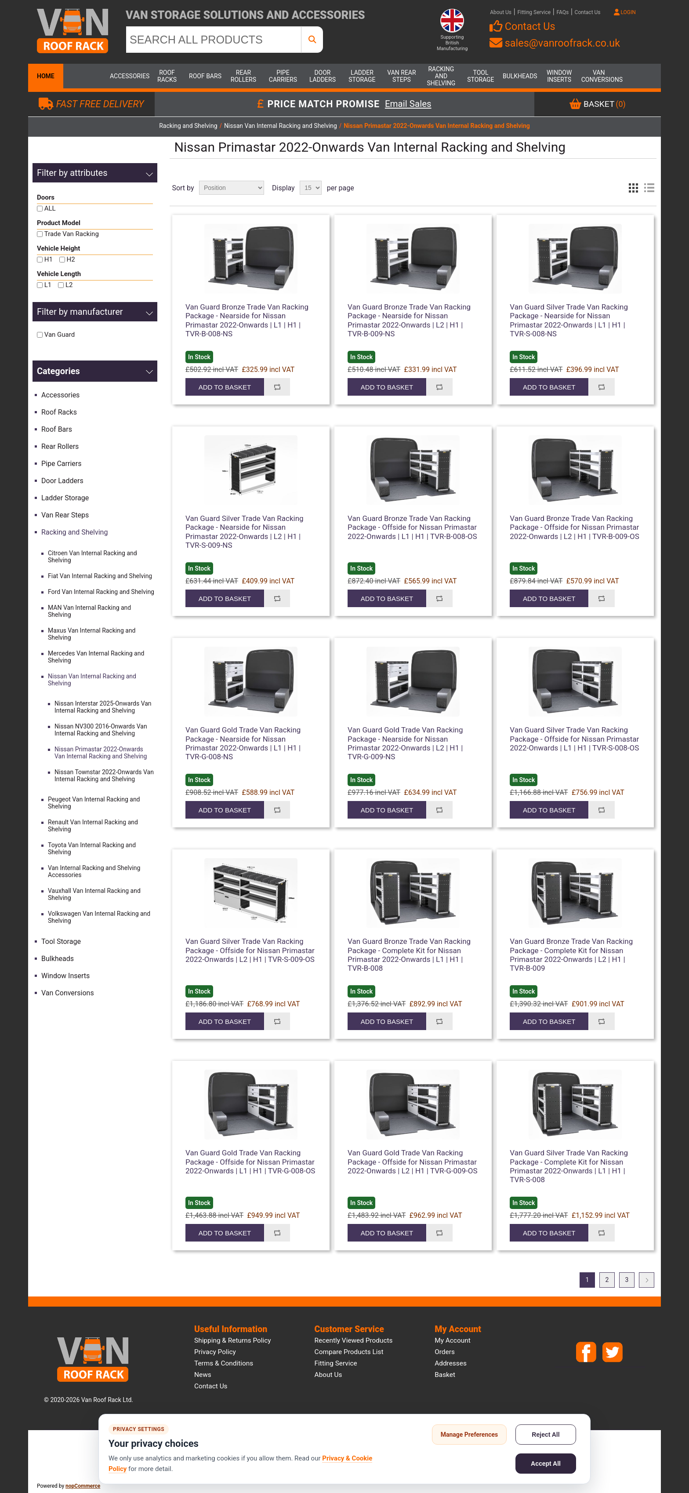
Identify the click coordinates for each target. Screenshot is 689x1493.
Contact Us (588, 12)
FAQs (562, 12)
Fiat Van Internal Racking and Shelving (100, 575)
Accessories (127, 76)
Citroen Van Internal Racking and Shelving (92, 557)
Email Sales (408, 104)
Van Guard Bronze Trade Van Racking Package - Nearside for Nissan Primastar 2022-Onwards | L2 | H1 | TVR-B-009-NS (409, 320)
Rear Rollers (243, 76)
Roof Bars (205, 76)
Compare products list (349, 1352)
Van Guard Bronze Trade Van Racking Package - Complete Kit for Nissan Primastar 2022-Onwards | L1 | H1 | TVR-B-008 (409, 954)
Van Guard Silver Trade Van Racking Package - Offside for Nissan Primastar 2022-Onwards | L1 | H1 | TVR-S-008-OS (574, 738)
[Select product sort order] (231, 188)
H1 (48, 259)
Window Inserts (559, 76)
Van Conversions (598, 76)
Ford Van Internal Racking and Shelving (101, 591)
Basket (445, 1375)
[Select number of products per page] (311, 188)
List (649, 188)
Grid (633, 188)
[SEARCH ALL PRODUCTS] (213, 39)
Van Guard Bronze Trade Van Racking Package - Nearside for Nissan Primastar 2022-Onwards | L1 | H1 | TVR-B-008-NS (246, 320)
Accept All (546, 1463)
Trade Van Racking (71, 234)
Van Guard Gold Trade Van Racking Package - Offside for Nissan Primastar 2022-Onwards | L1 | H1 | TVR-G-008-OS (250, 1161)
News (202, 1375)
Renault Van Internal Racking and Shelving (93, 826)
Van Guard (59, 335)
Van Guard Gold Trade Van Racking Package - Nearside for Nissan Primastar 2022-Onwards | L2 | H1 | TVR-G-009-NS (405, 743)
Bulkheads (520, 76)
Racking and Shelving (441, 76)
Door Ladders (322, 76)
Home (45, 76)
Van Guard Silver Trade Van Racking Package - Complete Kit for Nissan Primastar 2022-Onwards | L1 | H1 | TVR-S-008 (569, 1166)
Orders (445, 1352)
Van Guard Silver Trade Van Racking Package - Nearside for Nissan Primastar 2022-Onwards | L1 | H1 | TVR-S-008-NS (569, 320)
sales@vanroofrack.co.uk (555, 43)
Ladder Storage (361, 76)
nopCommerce (82, 1486)
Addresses (451, 1363)
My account (453, 1340)
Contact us (211, 1386)
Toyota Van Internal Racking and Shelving (92, 848)
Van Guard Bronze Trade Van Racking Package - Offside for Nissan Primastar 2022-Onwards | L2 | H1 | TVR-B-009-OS (574, 527)
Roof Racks (167, 76)
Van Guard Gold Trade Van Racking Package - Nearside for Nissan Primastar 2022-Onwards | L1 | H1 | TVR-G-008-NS (243, 743)
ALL (50, 208)
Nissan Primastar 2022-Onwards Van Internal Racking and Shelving (100, 753)
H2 (71, 259)
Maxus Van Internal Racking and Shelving (92, 634)
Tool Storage (480, 76)
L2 (69, 285)
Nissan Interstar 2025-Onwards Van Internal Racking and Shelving (103, 707)
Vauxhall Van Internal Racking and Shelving (94, 894)
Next (646, 1280)
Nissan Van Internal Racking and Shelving (92, 680)
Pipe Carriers (283, 76)
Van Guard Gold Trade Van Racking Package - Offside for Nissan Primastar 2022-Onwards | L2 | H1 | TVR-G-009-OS (413, 1161)
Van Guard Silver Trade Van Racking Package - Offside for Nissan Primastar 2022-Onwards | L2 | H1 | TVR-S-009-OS (250, 950)
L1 (48, 285)
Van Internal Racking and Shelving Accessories (94, 871)
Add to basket (225, 387)
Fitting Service (534, 12)
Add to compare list (277, 387)
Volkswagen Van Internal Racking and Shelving (99, 917)
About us (328, 1375)
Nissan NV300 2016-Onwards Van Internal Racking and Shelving (100, 730)
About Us (500, 12)
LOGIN (625, 12)
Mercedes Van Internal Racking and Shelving (96, 657)
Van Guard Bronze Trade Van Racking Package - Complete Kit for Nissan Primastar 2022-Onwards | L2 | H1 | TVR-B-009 (571, 954)
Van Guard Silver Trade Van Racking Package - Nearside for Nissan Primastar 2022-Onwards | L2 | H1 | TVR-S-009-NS (244, 532)
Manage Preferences (469, 1434)
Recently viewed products (354, 1340)
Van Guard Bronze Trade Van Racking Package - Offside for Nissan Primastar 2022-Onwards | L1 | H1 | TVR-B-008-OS (412, 527)
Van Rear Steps (401, 76)
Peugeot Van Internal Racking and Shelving (94, 803)
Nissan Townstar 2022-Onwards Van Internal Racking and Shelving (104, 775)
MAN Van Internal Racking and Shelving (89, 611)
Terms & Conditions (223, 1363)
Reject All (545, 1434)
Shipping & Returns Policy (232, 1340)
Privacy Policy (215, 1352)
